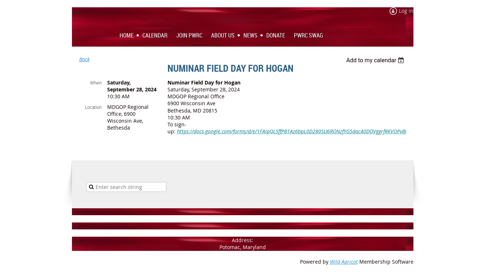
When (96, 83)
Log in (406, 10)
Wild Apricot (344, 261)
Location (93, 107)
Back (84, 59)
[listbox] (376, 60)
